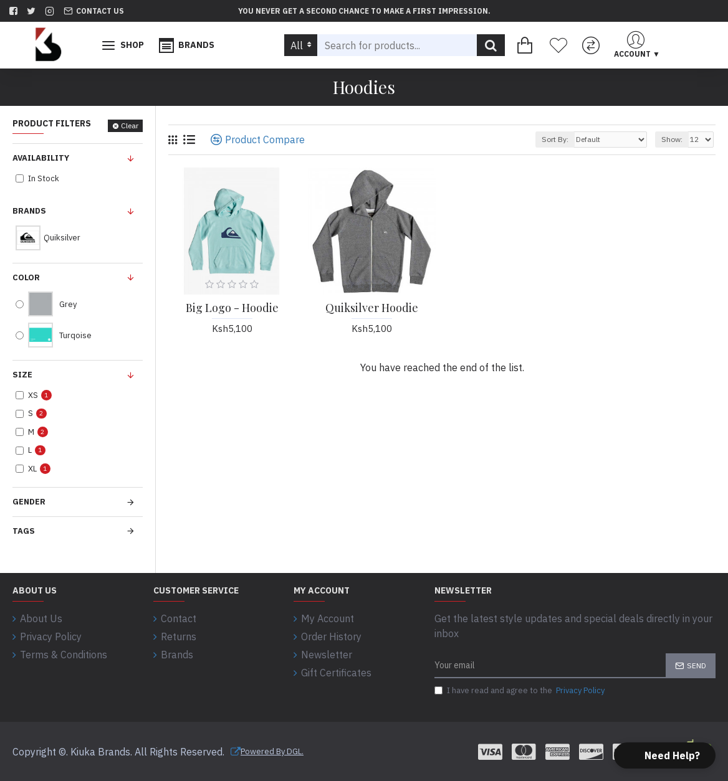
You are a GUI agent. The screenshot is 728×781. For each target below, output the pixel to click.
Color (26, 277)
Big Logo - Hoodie (232, 308)
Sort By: (555, 139)
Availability (40, 158)
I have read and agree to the (520, 690)
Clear (129, 125)
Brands (29, 211)
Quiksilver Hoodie (371, 308)
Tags (23, 531)
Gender (29, 501)
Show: (671, 139)
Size (22, 374)
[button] (665, 755)
